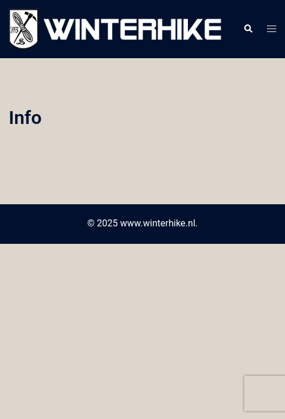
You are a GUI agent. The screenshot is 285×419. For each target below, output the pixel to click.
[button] (247, 29)
